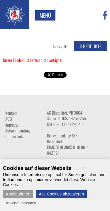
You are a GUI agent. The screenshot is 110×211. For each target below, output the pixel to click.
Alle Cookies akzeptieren (61, 194)
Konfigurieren (18, 194)
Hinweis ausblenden (20, 203)
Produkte (90, 46)
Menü (45, 15)
